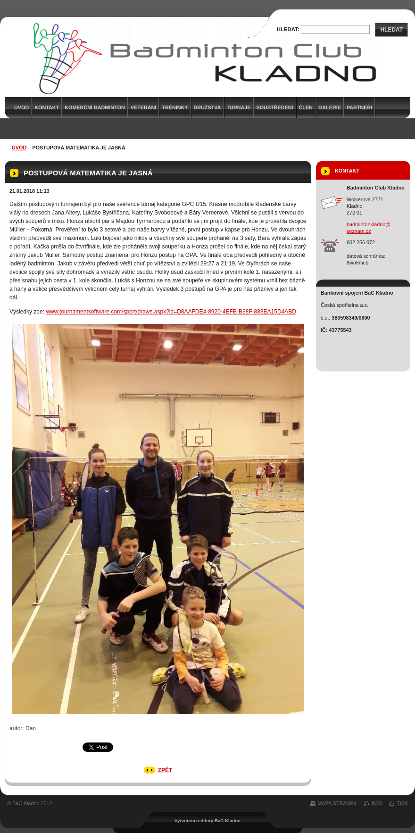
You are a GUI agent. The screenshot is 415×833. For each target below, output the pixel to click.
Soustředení (275, 107)
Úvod (19, 147)
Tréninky (175, 107)
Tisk (402, 803)
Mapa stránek (337, 803)
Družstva (207, 107)
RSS (377, 803)
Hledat (391, 29)
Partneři (359, 107)
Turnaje (239, 107)
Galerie (329, 107)
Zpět (165, 770)
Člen (306, 107)
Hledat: (288, 29)
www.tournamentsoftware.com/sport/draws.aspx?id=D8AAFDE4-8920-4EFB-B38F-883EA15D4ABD (171, 311)
